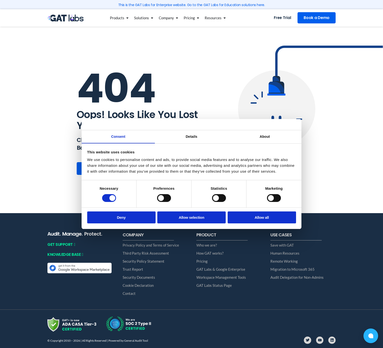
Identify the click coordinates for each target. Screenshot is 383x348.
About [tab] (264, 136)
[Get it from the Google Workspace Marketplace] (79, 267)
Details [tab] (191, 136)
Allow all (262, 218)
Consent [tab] (118, 136)
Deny (121, 218)
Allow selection (191, 218)
